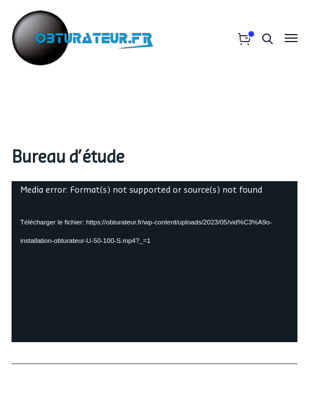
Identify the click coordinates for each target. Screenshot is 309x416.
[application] (154, 261)
